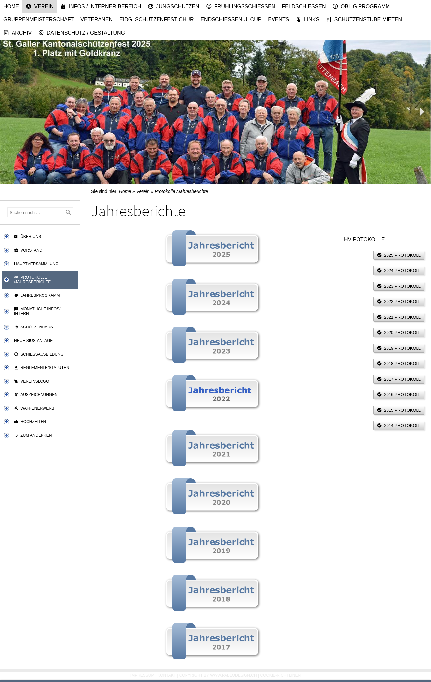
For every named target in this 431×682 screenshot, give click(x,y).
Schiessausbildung (39, 354)
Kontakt (167, 675)
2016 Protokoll (399, 394)
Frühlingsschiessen (240, 6)
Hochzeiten (30, 421)
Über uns (27, 236)
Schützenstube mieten (364, 19)
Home (11, 6)
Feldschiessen (304, 6)
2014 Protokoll (399, 425)
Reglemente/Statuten (41, 367)
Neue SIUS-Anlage (33, 340)
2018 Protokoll (399, 363)
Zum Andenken (33, 435)
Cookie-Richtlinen (280, 675)
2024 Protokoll (399, 270)
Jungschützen (173, 6)
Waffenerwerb (34, 408)
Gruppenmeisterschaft (38, 19)
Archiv (17, 33)
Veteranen (96, 19)
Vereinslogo (31, 381)
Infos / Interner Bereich (100, 6)
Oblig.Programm (361, 6)
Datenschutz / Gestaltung (81, 33)
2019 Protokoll (399, 348)
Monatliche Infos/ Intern (37, 311)
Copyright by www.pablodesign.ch (218, 675)
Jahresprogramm (37, 295)
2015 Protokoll (399, 410)
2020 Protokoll (399, 332)
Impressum (142, 675)
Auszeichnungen (36, 394)
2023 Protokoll (399, 286)
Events (278, 19)
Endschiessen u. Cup (230, 19)
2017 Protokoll (399, 379)
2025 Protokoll (399, 255)
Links (307, 19)
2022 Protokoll (399, 301)
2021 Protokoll (399, 317)
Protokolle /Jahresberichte (32, 279)
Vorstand (28, 250)
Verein (40, 6)
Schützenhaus (33, 327)
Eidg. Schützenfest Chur (156, 19)
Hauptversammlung (36, 264)
